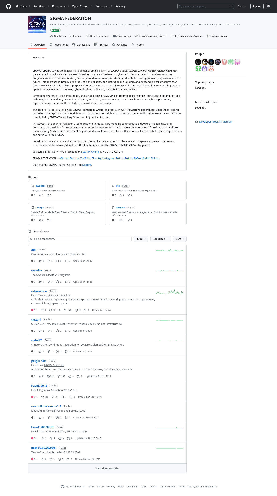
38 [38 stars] (44, 396)
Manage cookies (168, 486)
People (137, 44)
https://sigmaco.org (99, 35)
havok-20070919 (42, 427)
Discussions (81, 44)
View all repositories (107, 468)
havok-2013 (39, 386)
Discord (86, 164)
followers (60, 35)
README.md (39, 58)
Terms (91, 486)
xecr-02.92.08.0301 (44, 448)
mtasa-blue (39, 291)
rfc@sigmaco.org (219, 35)
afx (33, 250)
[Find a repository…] (80, 239)
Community (133, 486)
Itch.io (154, 158)
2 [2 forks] (50, 417)
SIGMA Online (91, 151)
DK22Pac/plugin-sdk (54, 365)
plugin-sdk (38, 361)
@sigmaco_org (123, 35)
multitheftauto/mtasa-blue (57, 295)
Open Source (82, 6)
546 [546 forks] (68, 310)
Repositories (58, 44)
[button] (141, 239)
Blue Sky (96, 158)
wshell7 (36, 340)
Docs (143, 486)
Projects (101, 44)
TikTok (137, 158)
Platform (23, 6)
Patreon (74, 158)
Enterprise (104, 6)
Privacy (100, 486)
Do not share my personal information (198, 486)
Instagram (108, 158)
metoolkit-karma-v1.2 (46, 406)
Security (111, 486)
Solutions (41, 6)
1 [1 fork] (52, 438)
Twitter (120, 158)
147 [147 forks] (61, 376)
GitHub (64, 158)
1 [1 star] (41, 281)
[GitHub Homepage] (62, 487)
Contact (153, 486)
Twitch (128, 158)
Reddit (146, 158)
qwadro (36, 270)
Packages (119, 44)
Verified (55, 29)
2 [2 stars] (41, 330)
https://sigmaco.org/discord (152, 35)
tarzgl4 (36, 319)
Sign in (242, 6)
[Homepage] (8, 6)
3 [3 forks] (50, 281)
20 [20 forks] (54, 396)
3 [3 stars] (41, 260)
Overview (37, 44)
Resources (60, 6)
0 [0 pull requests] (67, 260)
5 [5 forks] (50, 260)
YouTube (85, 158)
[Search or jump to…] (206, 6)
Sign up (257, 6)
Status (121, 486)
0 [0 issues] (58, 260)
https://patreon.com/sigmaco (188, 35)
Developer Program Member (213, 121)
